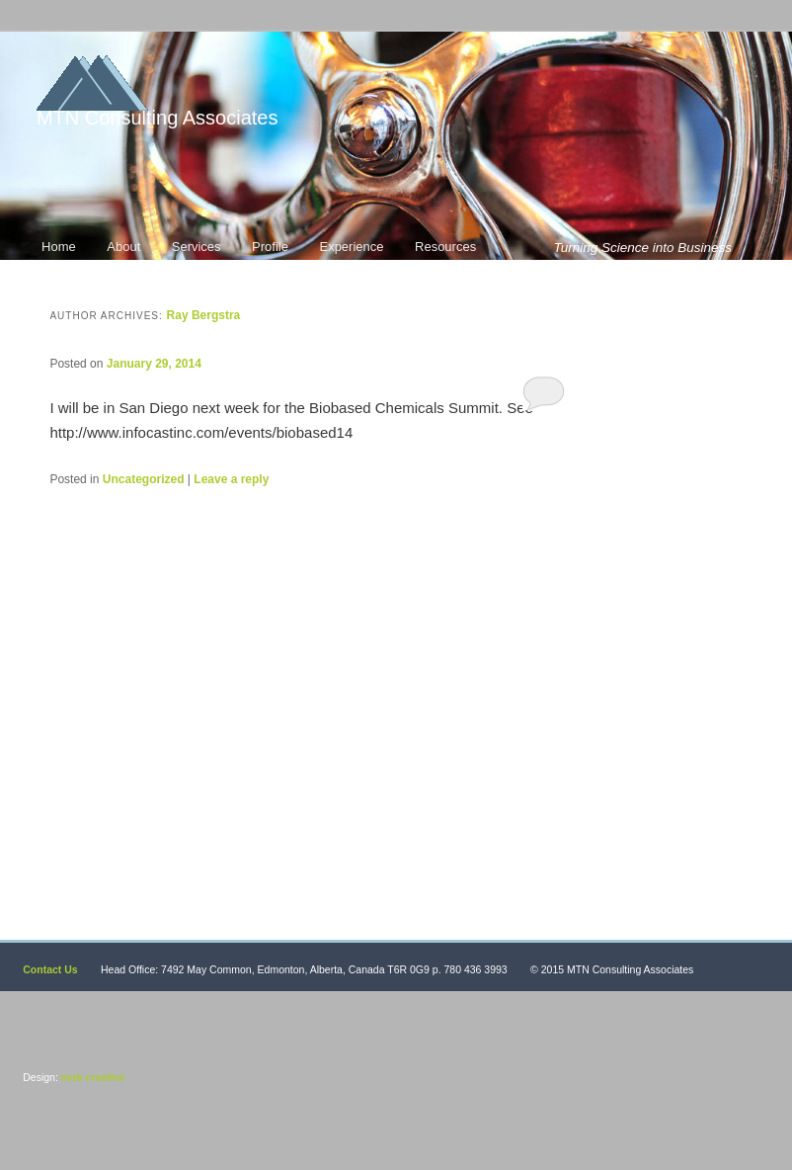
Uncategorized (144, 479)
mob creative (91, 1077)
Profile (270, 246)
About (123, 246)
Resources (445, 246)
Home (58, 246)
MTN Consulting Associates (157, 117)
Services (196, 246)
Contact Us (50, 969)
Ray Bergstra (204, 315)
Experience (351, 246)
